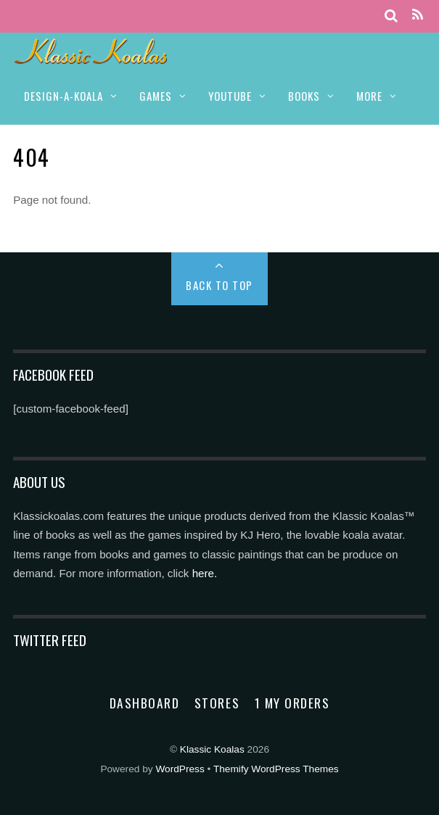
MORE (369, 96)
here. (205, 573)
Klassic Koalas (212, 749)
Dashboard (145, 702)
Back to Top (219, 285)
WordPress (179, 769)
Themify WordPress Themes (276, 769)
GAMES (155, 96)
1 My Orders (292, 702)
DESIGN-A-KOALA (63, 96)
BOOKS (304, 96)
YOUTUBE (230, 96)
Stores (216, 702)
